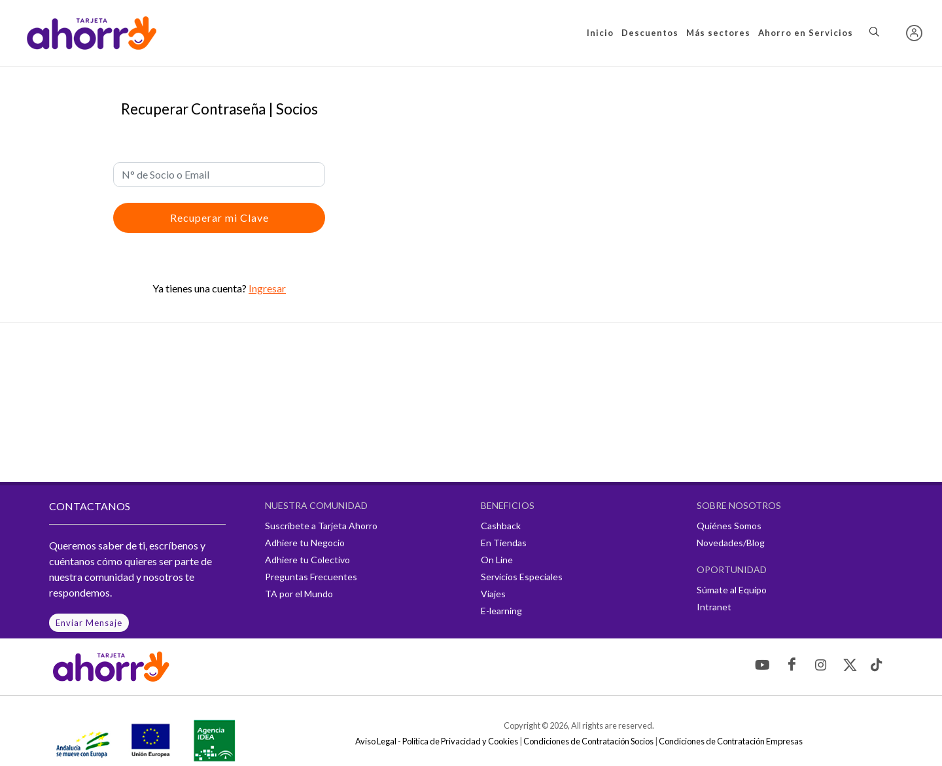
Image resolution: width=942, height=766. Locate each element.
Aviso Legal (375, 741)
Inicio (600, 32)
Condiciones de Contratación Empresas (731, 741)
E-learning (501, 610)
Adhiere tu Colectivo (307, 559)
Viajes (493, 593)
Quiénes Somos (729, 525)
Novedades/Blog (731, 542)
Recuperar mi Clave (219, 217)
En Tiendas (504, 542)
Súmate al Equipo (732, 589)
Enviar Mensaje (89, 623)
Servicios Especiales (522, 576)
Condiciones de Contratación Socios (588, 741)
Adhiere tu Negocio (305, 542)
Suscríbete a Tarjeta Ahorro (321, 525)
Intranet (714, 606)
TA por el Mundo (299, 593)
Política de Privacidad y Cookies (460, 741)
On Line (497, 559)
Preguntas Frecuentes (311, 576)
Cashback (501, 525)
